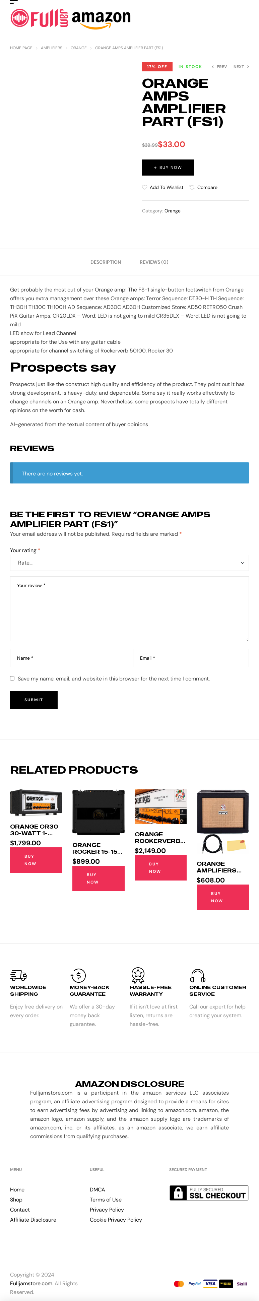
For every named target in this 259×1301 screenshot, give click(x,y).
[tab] (106, 262)
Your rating (25, 550)
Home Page (21, 48)
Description (105, 262)
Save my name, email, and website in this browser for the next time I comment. (114, 678)
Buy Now (170, 167)
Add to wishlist (166, 187)
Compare (207, 187)
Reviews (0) (154, 262)
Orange (79, 48)
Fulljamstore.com (31, 1283)
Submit (33, 700)
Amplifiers (51, 48)
